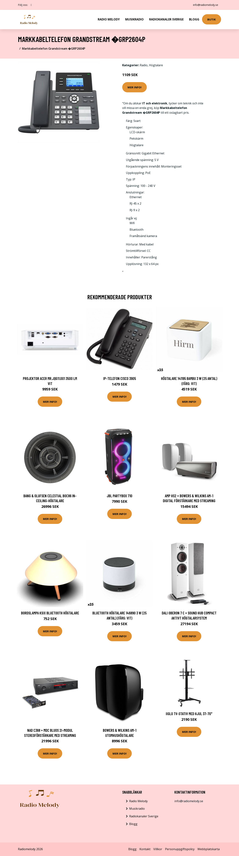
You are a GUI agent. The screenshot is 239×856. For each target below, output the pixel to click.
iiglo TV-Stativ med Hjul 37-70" (189, 713)
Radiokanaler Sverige (166, 19)
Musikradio (134, 19)
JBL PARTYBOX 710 (119, 495)
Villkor (157, 849)
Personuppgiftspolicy (180, 849)
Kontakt (144, 849)
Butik (211, 19)
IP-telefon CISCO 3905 (119, 378)
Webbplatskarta (208, 849)
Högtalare (156, 65)
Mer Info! (134, 87)
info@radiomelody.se (205, 5)
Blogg (194, 19)
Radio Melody (109, 19)
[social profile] (31, 4)
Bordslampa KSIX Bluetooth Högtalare (50, 613)
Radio (143, 65)
